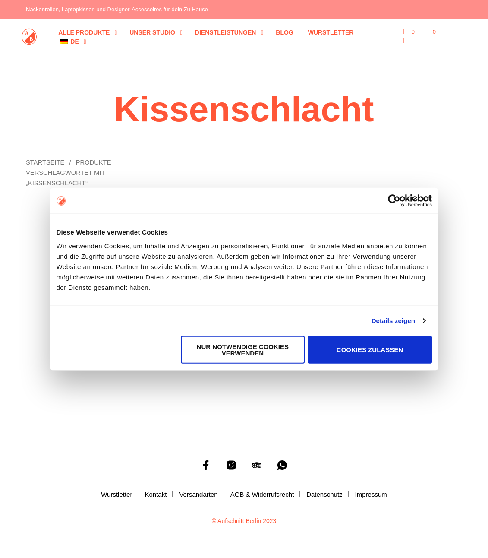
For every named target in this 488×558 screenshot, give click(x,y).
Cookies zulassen (370, 349)
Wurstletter (331, 32)
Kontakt (156, 494)
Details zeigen (393, 320)
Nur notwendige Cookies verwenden (243, 349)
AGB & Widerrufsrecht (262, 494)
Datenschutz (324, 494)
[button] (408, 32)
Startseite (45, 162)
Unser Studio (152, 32)
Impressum (371, 494)
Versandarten (198, 494)
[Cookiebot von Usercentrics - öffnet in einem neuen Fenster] (394, 200)
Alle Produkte (84, 32)
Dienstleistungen (225, 32)
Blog (284, 32)
